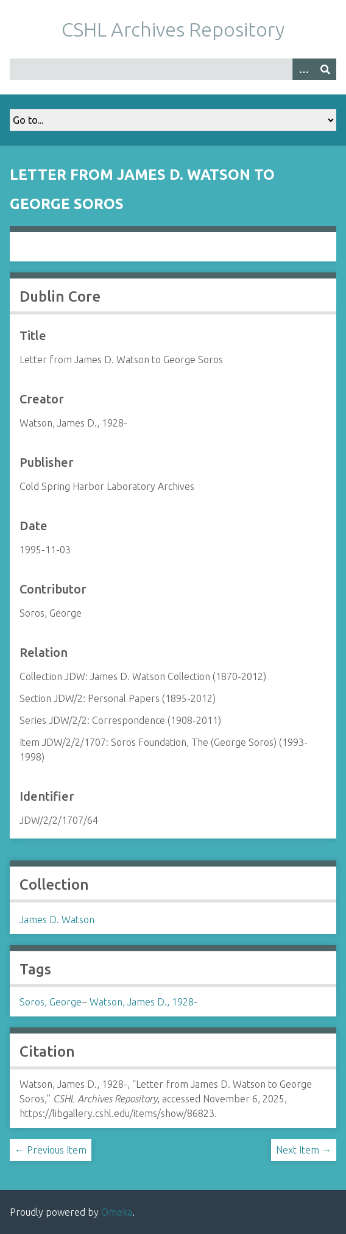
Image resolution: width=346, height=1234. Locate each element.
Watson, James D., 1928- (143, 1001)
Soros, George (50, 1001)
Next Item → (303, 1149)
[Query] (173, 69)
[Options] (303, 69)
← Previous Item (50, 1149)
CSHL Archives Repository (173, 29)
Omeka (116, 1212)
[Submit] (325, 69)
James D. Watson (56, 919)
